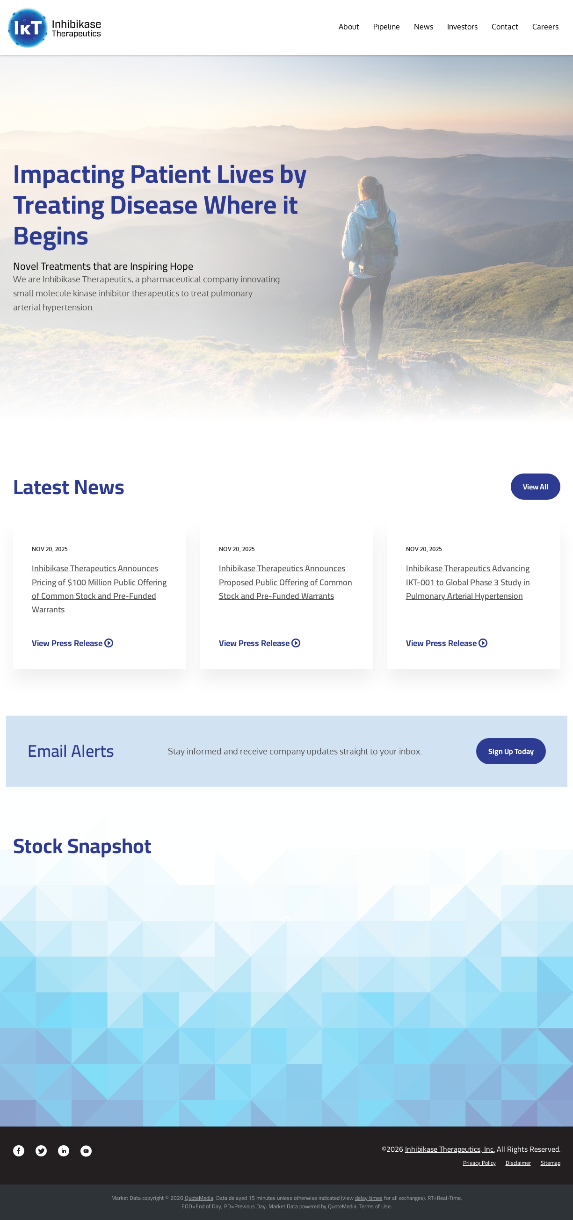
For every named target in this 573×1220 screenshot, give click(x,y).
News (423, 26)
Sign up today (511, 751)
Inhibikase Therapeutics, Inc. (450, 1149)
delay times (369, 1197)
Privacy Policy (479, 1163)
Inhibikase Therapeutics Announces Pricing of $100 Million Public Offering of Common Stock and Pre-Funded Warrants (99, 588)
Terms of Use (375, 1206)
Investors (462, 26)
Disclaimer (518, 1163)
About (349, 26)
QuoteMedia (199, 1197)
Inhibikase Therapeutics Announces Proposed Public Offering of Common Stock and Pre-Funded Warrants (285, 581)
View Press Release (67, 642)
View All (535, 487)
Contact (505, 26)
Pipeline (386, 26)
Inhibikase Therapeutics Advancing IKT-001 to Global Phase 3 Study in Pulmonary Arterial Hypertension (468, 581)
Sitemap (550, 1163)
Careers (545, 26)
